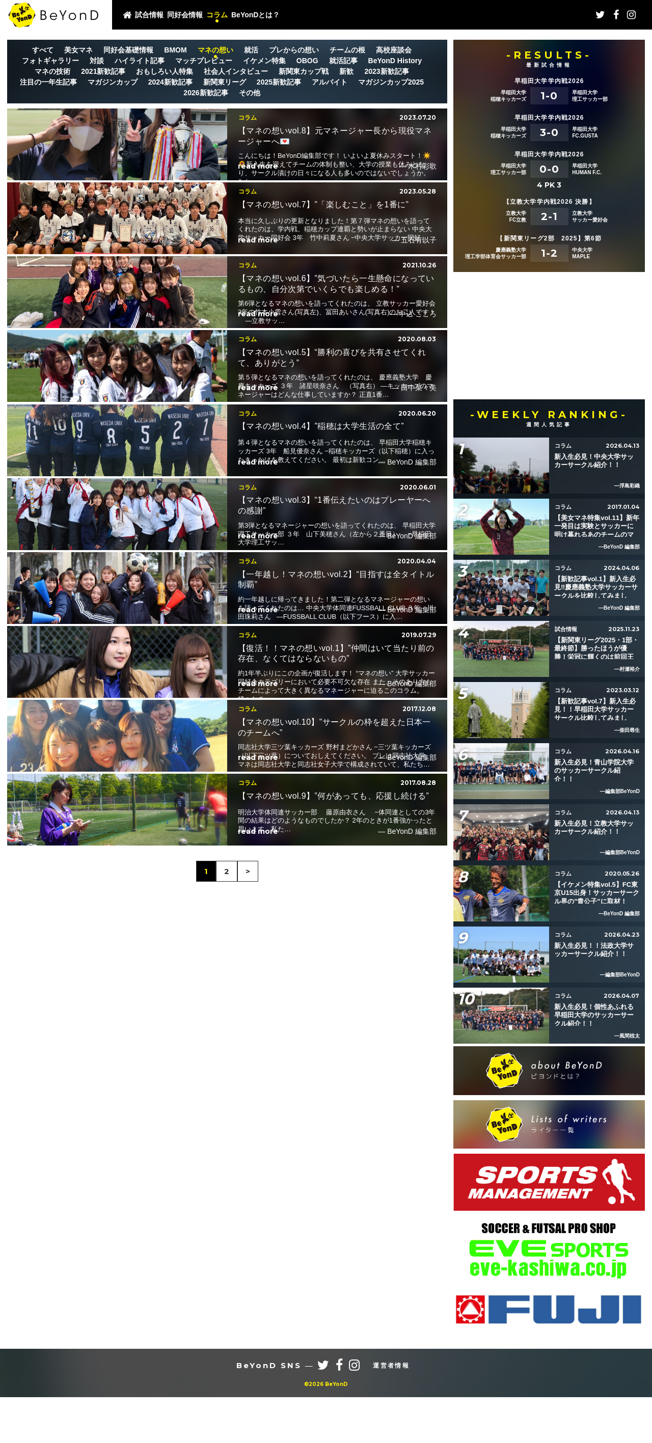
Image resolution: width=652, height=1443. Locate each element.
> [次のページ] (248, 1351)
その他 (249, 93)
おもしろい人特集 (164, 71)
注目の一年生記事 (48, 82)
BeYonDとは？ (255, 14)
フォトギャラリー (50, 61)
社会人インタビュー (236, 71)
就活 (251, 50)
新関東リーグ (224, 82)
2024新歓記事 (170, 82)
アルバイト (329, 82)
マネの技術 (52, 71)
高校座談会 (394, 50)
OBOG (307, 61)
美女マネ (78, 50)
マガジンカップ (113, 82)
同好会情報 (185, 14)
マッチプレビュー (203, 61)
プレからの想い (294, 50)
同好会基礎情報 (128, 50)
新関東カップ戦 (304, 71)
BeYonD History (395, 61)
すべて (42, 50)
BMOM (175, 50)
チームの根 (347, 50)
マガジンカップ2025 (391, 82)
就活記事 (343, 61)
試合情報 (149, 14)
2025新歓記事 (279, 82)
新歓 (346, 71)
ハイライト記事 (140, 61)
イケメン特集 (264, 61)
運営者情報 (391, 1411)
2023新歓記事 (386, 71)
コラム (217, 14)
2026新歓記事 (205, 93)
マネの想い (215, 50)
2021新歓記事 (103, 71)
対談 (97, 61)
